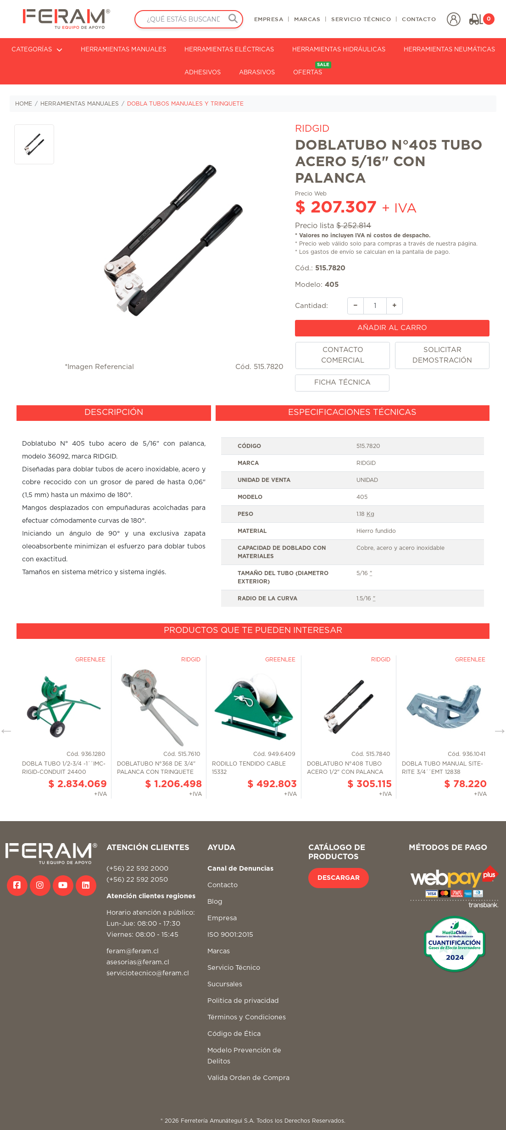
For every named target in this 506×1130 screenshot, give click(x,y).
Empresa (222, 918)
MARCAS (307, 19)
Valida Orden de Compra (248, 1077)
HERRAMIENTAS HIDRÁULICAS (338, 50)
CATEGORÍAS (36, 50)
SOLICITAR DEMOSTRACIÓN (442, 355)
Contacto (222, 885)
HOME (23, 103)
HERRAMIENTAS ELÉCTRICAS (229, 50)
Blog (214, 901)
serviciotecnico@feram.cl (147, 973)
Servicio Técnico (233, 967)
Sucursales (224, 984)
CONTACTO (419, 19)
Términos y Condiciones (246, 1017)
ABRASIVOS (257, 73)
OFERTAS (312, 69)
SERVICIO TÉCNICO (361, 19)
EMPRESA (269, 19)
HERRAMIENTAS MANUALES (123, 50)
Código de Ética (234, 1033)
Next (496, 727)
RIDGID (312, 129)
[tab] (114, 413)
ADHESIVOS (202, 73)
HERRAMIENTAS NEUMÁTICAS (449, 50)
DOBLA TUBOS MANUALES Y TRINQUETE (185, 103)
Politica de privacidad (243, 1000)
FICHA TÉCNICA (342, 382)
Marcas (218, 951)
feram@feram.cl (132, 951)
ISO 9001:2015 (230, 934)
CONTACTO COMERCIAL (342, 355)
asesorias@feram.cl (137, 962)
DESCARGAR (338, 878)
